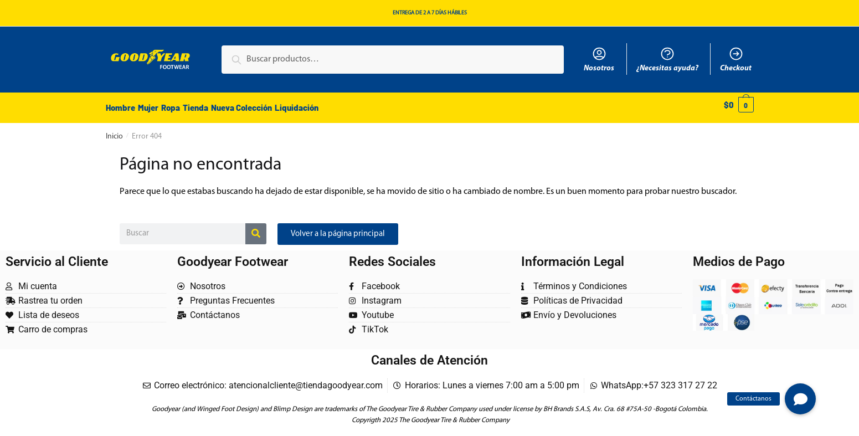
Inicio (114, 130)
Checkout (736, 59)
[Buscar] (255, 227)
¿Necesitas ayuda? (667, 59)
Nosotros (599, 59)
